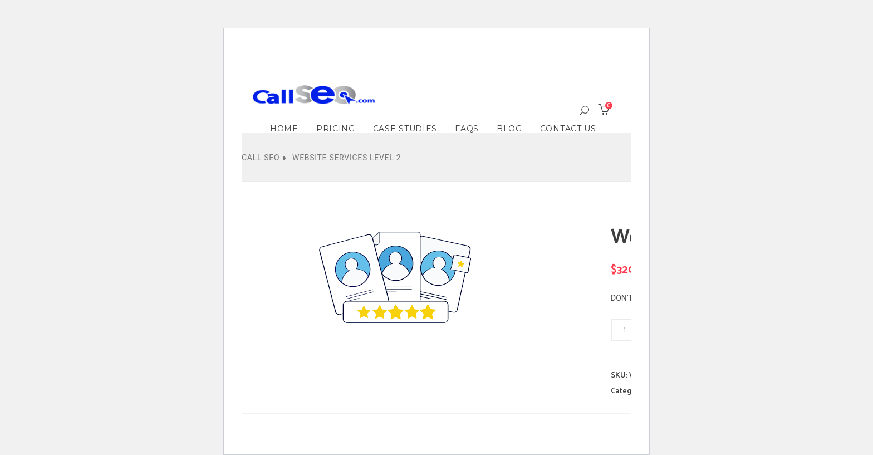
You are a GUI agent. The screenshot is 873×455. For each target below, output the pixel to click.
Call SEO (260, 157)
